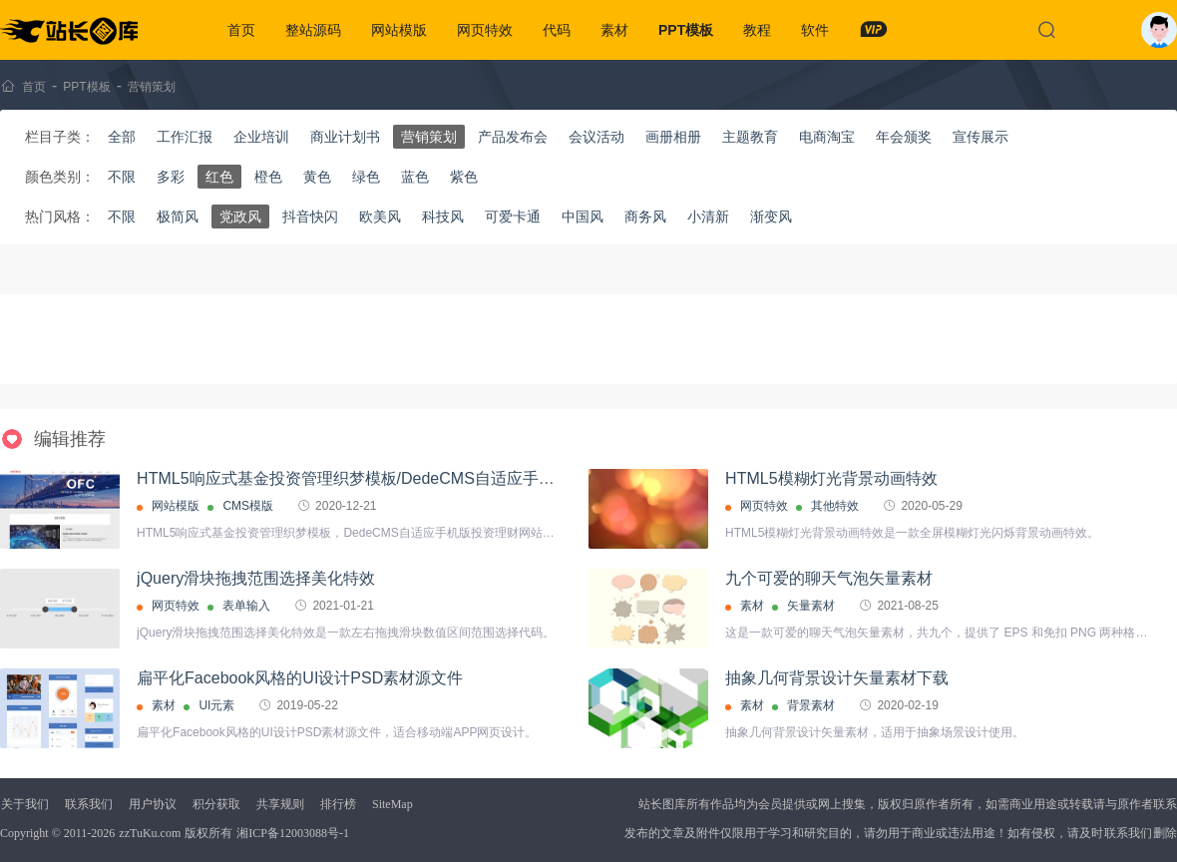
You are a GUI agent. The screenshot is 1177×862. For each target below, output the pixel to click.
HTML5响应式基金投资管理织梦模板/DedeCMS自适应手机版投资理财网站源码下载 (433, 478)
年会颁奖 (904, 137)
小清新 (708, 216)
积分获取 (216, 804)
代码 (557, 30)
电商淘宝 (827, 137)
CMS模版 (247, 506)
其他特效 (835, 506)
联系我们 (89, 804)
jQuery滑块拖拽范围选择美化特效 (256, 578)
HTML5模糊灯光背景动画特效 (831, 478)
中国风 (582, 216)
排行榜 (338, 804)
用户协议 (153, 804)
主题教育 (750, 137)
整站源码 (313, 30)
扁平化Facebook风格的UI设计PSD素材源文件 (300, 677)
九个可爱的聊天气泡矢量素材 (829, 578)
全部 (122, 137)
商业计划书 (345, 137)
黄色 (317, 177)
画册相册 (673, 137)
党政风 (240, 216)
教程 (757, 30)
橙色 (268, 177)
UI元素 (216, 705)
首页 (241, 30)
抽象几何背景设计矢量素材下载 (837, 677)
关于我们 (25, 804)
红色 (219, 177)
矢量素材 (811, 606)
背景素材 (811, 705)
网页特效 (485, 30)
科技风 (443, 216)
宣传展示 (980, 137)
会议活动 (596, 137)
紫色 (464, 177)
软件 (815, 30)
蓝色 (415, 177)
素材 (614, 30)
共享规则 (280, 804)
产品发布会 (513, 137)
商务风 (645, 216)
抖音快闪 (310, 216)
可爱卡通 (513, 216)
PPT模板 (685, 30)
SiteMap (392, 804)
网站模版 (399, 30)
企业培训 (261, 137)
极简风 (177, 216)
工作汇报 (184, 137)
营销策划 (152, 87)
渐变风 (771, 216)
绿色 (366, 177)
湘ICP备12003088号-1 (292, 833)
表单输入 (246, 606)
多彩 (171, 177)
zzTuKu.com (150, 833)
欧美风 (380, 216)
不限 (122, 177)
